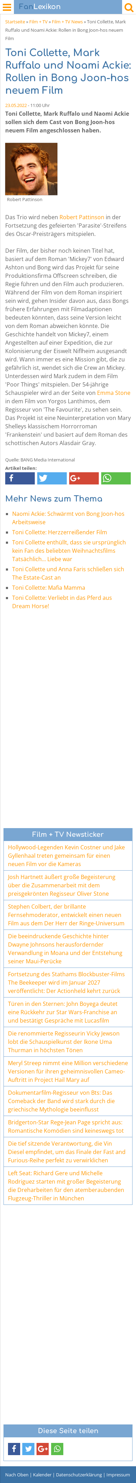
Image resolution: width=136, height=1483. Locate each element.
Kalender (42, 1474)
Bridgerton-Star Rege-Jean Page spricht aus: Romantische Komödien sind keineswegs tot (66, 1126)
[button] (20, 478)
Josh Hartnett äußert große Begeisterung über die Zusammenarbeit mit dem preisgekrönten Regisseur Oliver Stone (61, 885)
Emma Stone (113, 393)
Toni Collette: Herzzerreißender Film (59, 532)
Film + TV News (67, 21)
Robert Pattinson (81, 217)
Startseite (15, 21)
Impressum (118, 1474)
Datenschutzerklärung (79, 1474)
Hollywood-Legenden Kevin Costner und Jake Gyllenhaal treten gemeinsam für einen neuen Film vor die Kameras (66, 855)
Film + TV (38, 21)
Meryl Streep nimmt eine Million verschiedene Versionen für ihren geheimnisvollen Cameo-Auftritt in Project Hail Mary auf (68, 1071)
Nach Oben (17, 1474)
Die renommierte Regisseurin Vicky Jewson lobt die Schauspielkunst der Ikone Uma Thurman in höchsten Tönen (64, 1042)
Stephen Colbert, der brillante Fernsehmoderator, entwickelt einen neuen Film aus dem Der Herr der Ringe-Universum (66, 915)
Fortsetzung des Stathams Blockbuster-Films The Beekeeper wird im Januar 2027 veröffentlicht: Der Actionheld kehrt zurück (66, 982)
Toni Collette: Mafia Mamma (48, 587)
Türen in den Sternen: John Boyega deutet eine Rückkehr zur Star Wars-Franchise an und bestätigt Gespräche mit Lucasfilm (63, 1012)
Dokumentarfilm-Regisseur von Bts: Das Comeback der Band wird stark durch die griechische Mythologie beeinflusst (61, 1101)
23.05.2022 (16, 105)
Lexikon (40, 7)
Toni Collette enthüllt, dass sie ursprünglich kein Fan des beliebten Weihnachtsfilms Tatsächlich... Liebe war (69, 550)
